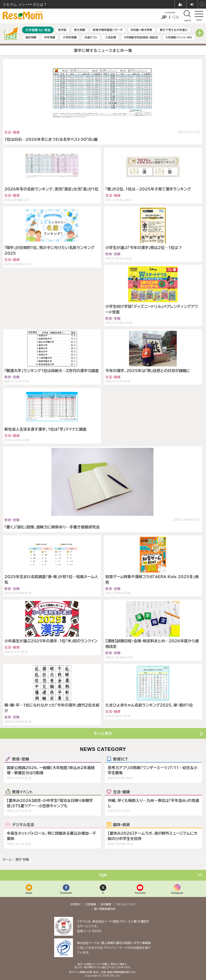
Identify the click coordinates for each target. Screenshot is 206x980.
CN (175, 17)
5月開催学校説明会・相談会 (141, 37)
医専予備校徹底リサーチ (108, 29)
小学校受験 (70, 37)
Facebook (66, 893)
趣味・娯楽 (121, 824)
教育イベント (22, 792)
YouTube (140, 893)
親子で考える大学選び (173, 29)
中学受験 (49, 37)
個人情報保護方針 (105, 908)
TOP (103, 875)
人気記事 (110, 37)
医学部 (62, 29)
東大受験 (79, 29)
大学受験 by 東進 (37, 29)
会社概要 (106, 904)
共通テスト (90, 37)
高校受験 (30, 37)
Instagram (177, 893)
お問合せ (75, 904)
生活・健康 (121, 792)
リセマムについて (126, 904)
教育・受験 (20, 759)
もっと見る (103, 733)
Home (28, 893)
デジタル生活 (23, 824)
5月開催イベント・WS (178, 37)
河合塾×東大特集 (141, 29)
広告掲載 (90, 904)
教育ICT (120, 759)
